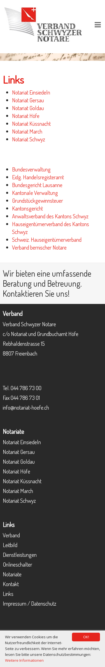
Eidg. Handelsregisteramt (38, 177)
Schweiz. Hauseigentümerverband (46, 239)
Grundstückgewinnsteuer (37, 200)
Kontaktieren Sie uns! (36, 293)
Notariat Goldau (28, 108)
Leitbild (10, 544)
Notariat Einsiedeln (31, 92)
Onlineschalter (17, 564)
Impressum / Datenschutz (29, 603)
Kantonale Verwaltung (35, 192)
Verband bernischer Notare (39, 247)
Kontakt (11, 584)
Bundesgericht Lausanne (37, 184)
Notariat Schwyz (28, 139)
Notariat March (27, 131)
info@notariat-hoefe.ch (26, 407)
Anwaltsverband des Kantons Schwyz (50, 216)
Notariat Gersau (28, 100)
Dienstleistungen (20, 554)
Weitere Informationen (24, 660)
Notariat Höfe (25, 115)
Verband (11, 535)
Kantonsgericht (27, 208)
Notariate (12, 574)
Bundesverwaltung (31, 169)
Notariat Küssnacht (31, 123)
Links (8, 593)
